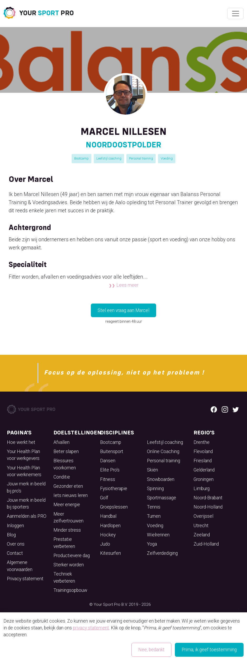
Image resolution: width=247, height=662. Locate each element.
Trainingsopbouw (70, 590)
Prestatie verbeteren (64, 543)
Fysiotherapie (113, 488)
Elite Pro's (110, 470)
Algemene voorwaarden (19, 566)
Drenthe (202, 442)
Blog (11, 534)
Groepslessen (114, 507)
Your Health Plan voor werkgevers (23, 455)
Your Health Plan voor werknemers (24, 471)
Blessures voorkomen (64, 464)
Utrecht (201, 525)
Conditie (61, 477)
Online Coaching (163, 451)
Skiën (152, 470)
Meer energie (66, 504)
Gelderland (204, 470)
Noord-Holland (208, 507)
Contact (15, 553)
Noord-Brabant (208, 497)
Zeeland (202, 534)
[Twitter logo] (236, 409)
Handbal (108, 516)
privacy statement (91, 627)
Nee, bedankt (151, 649)
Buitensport (111, 451)
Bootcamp (81, 158)
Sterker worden (68, 564)
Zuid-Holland (206, 544)
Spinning (155, 488)
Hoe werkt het (21, 442)
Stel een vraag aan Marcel (123, 310)
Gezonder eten (68, 486)
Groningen (204, 479)
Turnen (154, 516)
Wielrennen (158, 534)
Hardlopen (110, 525)
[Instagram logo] (225, 409)
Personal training (141, 158)
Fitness (107, 479)
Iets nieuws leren (70, 495)
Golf (104, 497)
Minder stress (67, 530)
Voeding (167, 158)
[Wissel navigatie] (235, 13)
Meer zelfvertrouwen (68, 517)
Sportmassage (161, 497)
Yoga (152, 544)
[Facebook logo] (214, 409)
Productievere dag (71, 555)
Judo (105, 544)
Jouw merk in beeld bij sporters (26, 503)
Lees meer (127, 285)
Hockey (108, 534)
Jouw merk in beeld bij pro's (26, 487)
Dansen (107, 460)
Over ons (15, 544)
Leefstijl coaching (108, 158)
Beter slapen (66, 451)
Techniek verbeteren (64, 577)
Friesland (203, 460)
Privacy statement (25, 578)
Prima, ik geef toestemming (209, 649)
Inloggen (15, 525)
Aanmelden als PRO (26, 516)
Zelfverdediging (162, 553)
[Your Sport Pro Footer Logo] (31, 409)
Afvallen (61, 442)
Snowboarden (160, 479)
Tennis (153, 507)
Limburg (202, 488)
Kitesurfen (110, 553)
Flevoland (203, 451)
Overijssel (203, 516)
